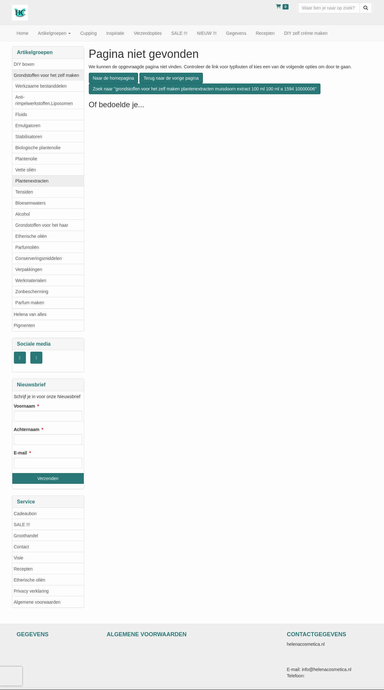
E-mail (20, 452)
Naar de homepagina (113, 78)
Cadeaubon (25, 513)
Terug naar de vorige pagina (170, 78)
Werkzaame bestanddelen (41, 86)
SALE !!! (22, 524)
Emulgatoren (27, 125)
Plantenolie (26, 158)
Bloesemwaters (30, 203)
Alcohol (22, 214)
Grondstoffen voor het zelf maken (46, 75)
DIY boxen (24, 64)
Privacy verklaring (31, 591)
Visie (18, 557)
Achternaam (27, 429)
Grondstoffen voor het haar (41, 225)
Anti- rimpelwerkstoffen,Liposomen (44, 100)
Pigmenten (24, 325)
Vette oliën (25, 169)
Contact (21, 546)
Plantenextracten (32, 180)
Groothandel (26, 535)
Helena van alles (30, 314)
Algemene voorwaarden (37, 602)
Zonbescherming (31, 291)
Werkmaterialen (30, 280)
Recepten (23, 568)
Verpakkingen (28, 269)
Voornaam (24, 406)
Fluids (21, 114)
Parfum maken (29, 302)
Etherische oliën (31, 236)
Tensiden (24, 191)
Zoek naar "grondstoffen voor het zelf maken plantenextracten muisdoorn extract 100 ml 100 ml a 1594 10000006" (205, 88)
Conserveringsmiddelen (38, 258)
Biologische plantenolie (38, 147)
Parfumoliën (27, 247)
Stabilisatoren (28, 136)
